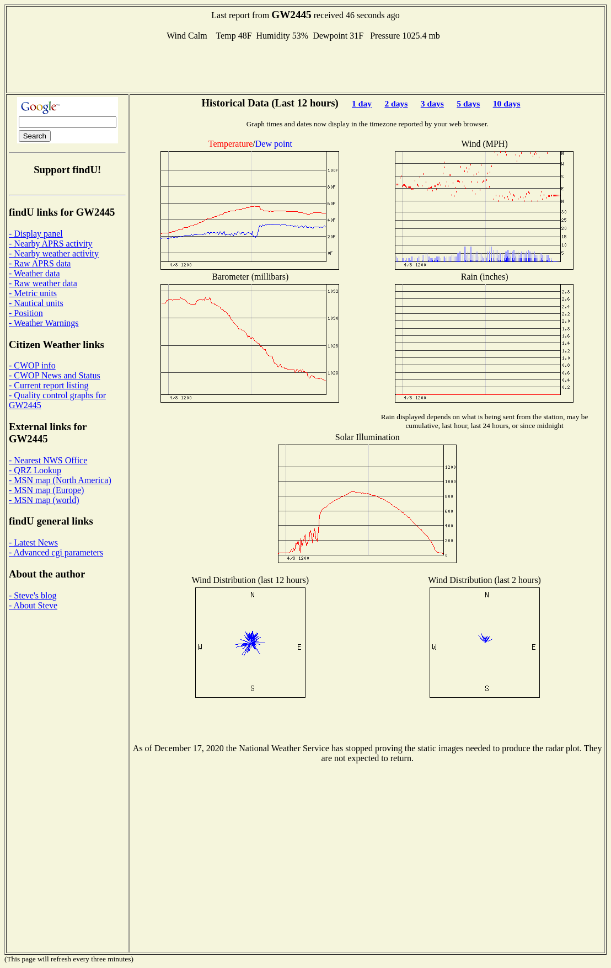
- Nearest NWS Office (48, 460)
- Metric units (33, 293)
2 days (396, 103)
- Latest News (33, 542)
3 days (432, 103)
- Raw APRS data (40, 263)
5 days (468, 103)
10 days (507, 103)
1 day (362, 103)
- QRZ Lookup (35, 470)
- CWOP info (32, 365)
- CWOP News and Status (54, 375)
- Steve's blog (32, 595)
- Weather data (34, 273)
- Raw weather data (43, 283)
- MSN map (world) (44, 500)
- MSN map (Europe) (46, 490)
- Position (26, 313)
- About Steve (33, 605)
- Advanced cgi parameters (56, 552)
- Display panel (36, 233)
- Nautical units (36, 303)
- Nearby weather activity (54, 253)
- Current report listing (48, 385)
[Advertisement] (305, 65)
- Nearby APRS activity (51, 243)
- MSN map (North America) (60, 480)
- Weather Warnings (44, 323)
